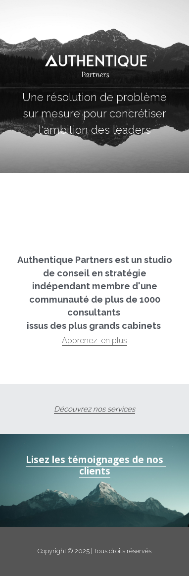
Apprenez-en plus (94, 340)
